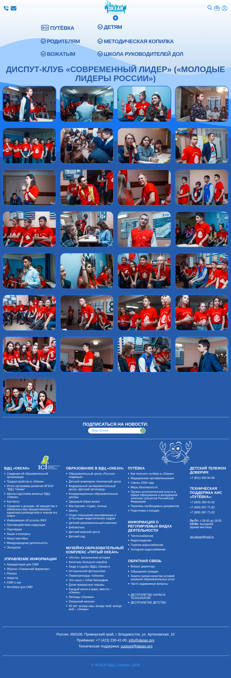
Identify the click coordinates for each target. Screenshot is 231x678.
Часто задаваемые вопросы (149, 583)
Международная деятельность (27, 542)
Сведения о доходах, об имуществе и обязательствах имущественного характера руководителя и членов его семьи (32, 511)
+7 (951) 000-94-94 (202, 477)
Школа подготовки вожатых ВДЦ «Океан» (28, 495)
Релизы (12, 573)
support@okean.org (136, 646)
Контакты (13, 501)
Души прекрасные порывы (86, 584)
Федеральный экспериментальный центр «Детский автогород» (92, 487)
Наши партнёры (17, 538)
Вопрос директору (143, 566)
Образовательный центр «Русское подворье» (92, 475)
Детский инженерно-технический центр (95, 481)
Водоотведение (141, 540)
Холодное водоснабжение (148, 549)
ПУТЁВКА (62, 28)
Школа (73, 510)
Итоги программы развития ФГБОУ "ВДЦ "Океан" (30, 487)
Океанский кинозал (82, 601)
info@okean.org (13, 8)
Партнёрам (14, 529)
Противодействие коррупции (26, 524)
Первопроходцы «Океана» (86, 575)
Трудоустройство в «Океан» (25, 481)
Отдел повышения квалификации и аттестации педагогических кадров (92, 517)
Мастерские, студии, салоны (88, 506)
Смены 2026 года (142, 482)
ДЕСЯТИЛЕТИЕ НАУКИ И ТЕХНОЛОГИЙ (148, 596)
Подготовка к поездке (145, 510)
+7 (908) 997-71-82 (202, 507)
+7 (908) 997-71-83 (202, 512)
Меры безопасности (144, 487)
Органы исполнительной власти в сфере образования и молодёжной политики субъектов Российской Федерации (154, 496)
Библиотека (76, 527)
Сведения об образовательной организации (27, 475)
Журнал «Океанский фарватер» (28, 568)
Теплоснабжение (142, 535)
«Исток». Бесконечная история (89, 557)
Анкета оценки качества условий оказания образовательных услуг (153, 577)
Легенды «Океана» (81, 596)
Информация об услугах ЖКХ (27, 520)
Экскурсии (14, 547)
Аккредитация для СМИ (23, 564)
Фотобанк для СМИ (20, 587)
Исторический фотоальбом (87, 571)
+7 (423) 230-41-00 (6, 8)
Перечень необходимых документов (155, 506)
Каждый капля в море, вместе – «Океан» (90, 591)
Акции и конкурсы (18, 533)
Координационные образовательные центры (93, 495)
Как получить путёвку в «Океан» (152, 473)
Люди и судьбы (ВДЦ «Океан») (89, 566)
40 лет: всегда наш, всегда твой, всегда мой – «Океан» (95, 607)
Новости (12, 578)
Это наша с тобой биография (88, 580)
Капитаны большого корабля (88, 562)
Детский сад (77, 536)
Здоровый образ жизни (84, 501)
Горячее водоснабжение (147, 544)
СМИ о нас (14, 582)
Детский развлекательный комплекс (93, 522)
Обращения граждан (144, 571)
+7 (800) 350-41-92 (202, 502)
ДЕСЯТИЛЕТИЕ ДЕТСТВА (148, 602)
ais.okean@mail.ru (202, 536)
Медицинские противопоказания (152, 478)
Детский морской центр (84, 531)
